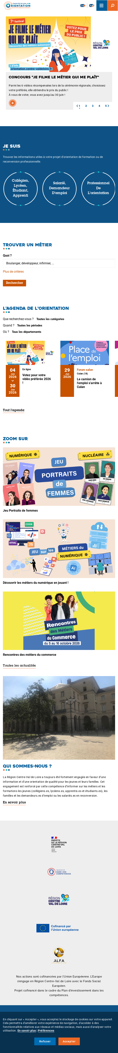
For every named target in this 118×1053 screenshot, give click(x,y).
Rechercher (14, 283)
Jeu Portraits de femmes (20, 510)
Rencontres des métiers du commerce (29, 655)
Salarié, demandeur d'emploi (59, 188)
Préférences (46, 1030)
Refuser (45, 1041)
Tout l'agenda (13, 410)
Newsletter (83, 5)
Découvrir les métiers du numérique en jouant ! (35, 583)
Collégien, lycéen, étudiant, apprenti (20, 188)
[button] (77, 106)
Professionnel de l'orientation (98, 188)
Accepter (69, 1041)
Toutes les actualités (19, 665)
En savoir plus (14, 802)
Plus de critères (13, 271)
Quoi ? (7, 255)
